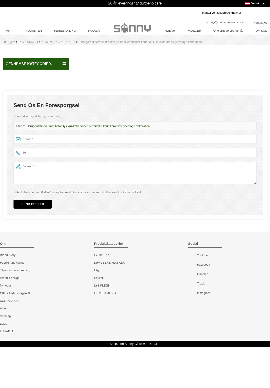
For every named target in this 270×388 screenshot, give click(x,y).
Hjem (7, 30)
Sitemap (5, 357)
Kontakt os (260, 22)
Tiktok (193, 325)
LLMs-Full (6, 372)
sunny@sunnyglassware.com (225, 22)
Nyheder (170, 30)
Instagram (193, 334)
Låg (96, 311)
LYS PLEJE (101, 326)
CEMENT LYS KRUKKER (57, 42)
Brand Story (8, 296)
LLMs (3, 364)
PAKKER (94, 30)
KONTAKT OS (9, 342)
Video (3, 349)
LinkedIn (193, 315)
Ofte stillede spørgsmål (228, 30)
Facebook (193, 306)
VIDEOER (194, 30)
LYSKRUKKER (28, 42)
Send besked (32, 245)
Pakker (98, 319)
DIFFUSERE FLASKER (109, 303)
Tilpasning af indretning (15, 311)
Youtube (193, 296)
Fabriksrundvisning (12, 303)
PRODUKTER (33, 30)
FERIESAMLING (65, 30)
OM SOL (261, 30)
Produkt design (10, 319)
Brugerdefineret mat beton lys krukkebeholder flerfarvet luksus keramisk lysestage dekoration (88, 167)
